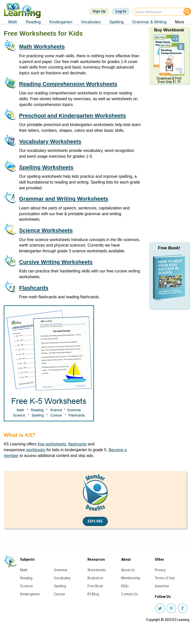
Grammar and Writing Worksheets (63, 199)
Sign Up (99, 11)
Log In (121, 11)
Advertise (162, 586)
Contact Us (129, 594)
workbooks (35, 450)
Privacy (160, 570)
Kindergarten (30, 594)
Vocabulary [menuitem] (91, 22)
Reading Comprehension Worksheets (68, 84)
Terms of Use (165, 578)
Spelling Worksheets (46, 167)
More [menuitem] (179, 22)
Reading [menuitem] (33, 22)
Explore (95, 521)
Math (23, 570)
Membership (130, 578)
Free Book (95, 586)
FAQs (125, 586)
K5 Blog (93, 594)
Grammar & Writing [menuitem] (149, 22)
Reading (26, 578)
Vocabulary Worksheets (50, 141)
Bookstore (95, 578)
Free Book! (169, 248)
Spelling (60, 586)
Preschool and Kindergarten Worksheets (72, 115)
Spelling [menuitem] (116, 22)
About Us (128, 570)
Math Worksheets (42, 46)
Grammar (61, 570)
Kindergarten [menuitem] (60, 22)
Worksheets (96, 570)
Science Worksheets (46, 230)
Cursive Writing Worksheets (56, 262)
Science (26, 586)
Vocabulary (62, 578)
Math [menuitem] (12, 22)
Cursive (59, 594)
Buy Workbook (169, 30)
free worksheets (52, 444)
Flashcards (33, 288)
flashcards (77, 444)
